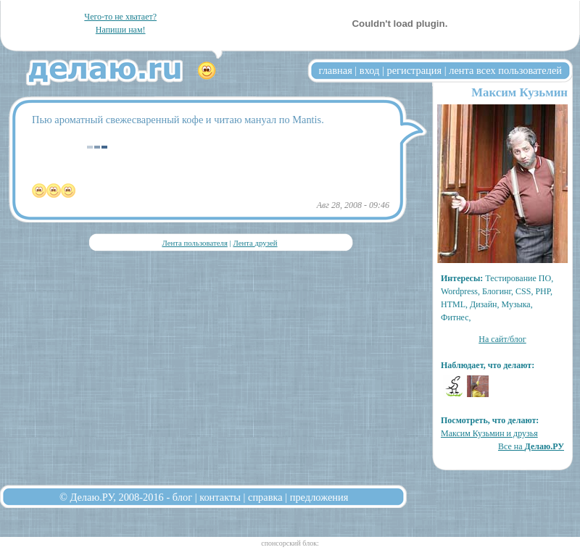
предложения (319, 497)
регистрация (414, 70)
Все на (531, 446)
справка (265, 497)
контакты (220, 497)
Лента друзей (255, 242)
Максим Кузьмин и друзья (489, 433)
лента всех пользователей (505, 70)
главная (335, 70)
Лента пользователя (194, 242)
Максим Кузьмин (519, 92)
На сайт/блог (502, 339)
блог (182, 497)
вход (370, 70)
